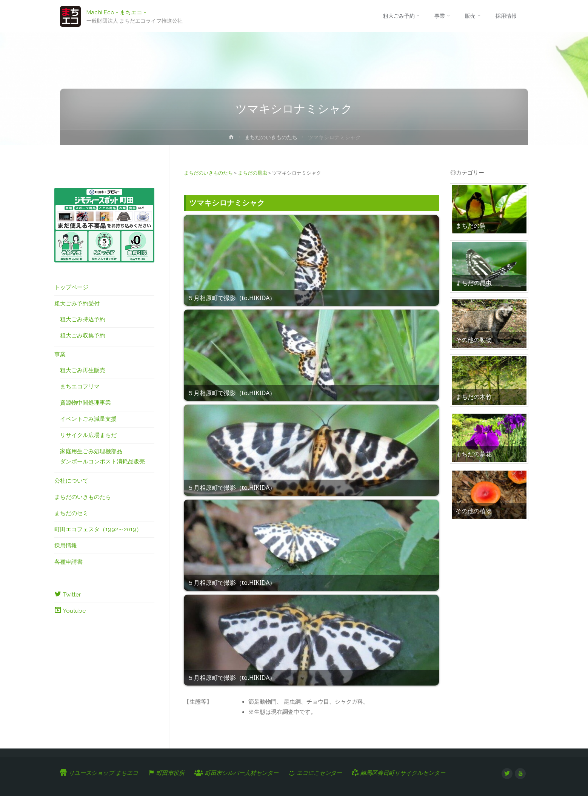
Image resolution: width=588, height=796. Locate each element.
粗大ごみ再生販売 (82, 370)
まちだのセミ (71, 513)
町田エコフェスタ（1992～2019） (98, 529)
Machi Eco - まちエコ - (116, 12)
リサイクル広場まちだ (88, 435)
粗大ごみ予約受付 (77, 303)
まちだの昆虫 (252, 173)
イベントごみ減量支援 (88, 419)
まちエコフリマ (80, 386)
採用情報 (65, 545)
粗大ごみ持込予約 (82, 319)
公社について (71, 480)
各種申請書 (68, 561)
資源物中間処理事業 (85, 402)
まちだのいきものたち (271, 137)
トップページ (71, 287)
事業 (60, 354)
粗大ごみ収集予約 (82, 335)
